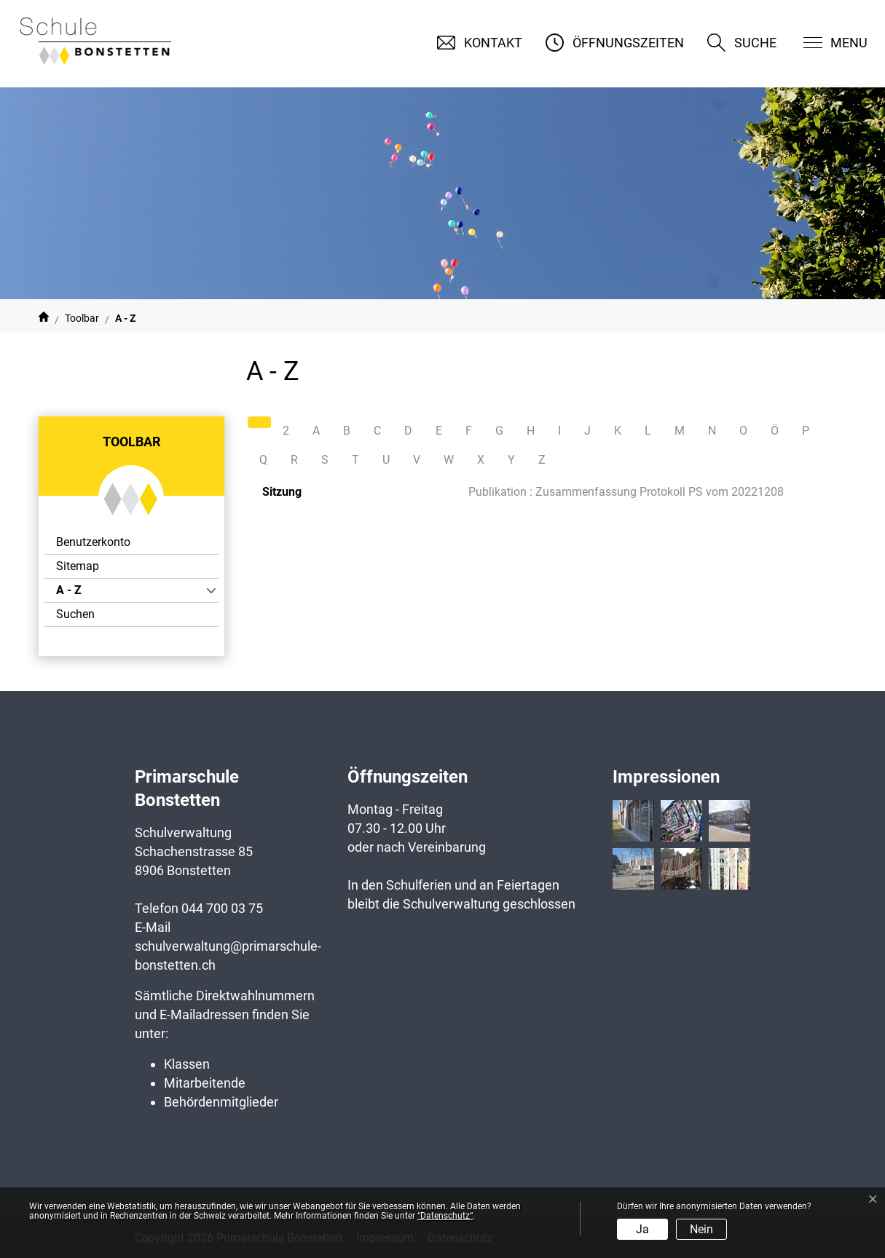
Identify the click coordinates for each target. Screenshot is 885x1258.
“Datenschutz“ (445, 1216)
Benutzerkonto (93, 542)
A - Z (95, 592)
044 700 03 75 (222, 908)
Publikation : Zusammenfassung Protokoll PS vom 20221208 (626, 492)
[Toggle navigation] (826, 42)
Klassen (187, 1064)
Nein (701, 1229)
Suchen (75, 614)
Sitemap (77, 566)
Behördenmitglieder (221, 1101)
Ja (642, 1229)
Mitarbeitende (204, 1083)
